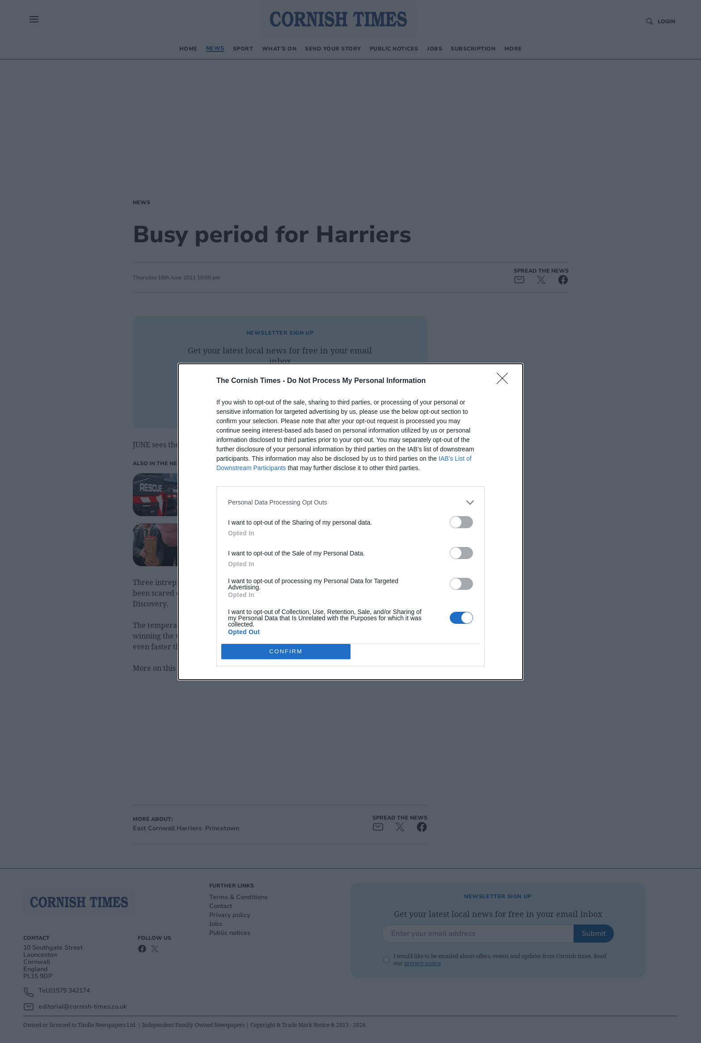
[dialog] (350, 522)
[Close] (505, 381)
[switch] (461, 522)
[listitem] (350, 502)
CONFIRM (286, 651)
